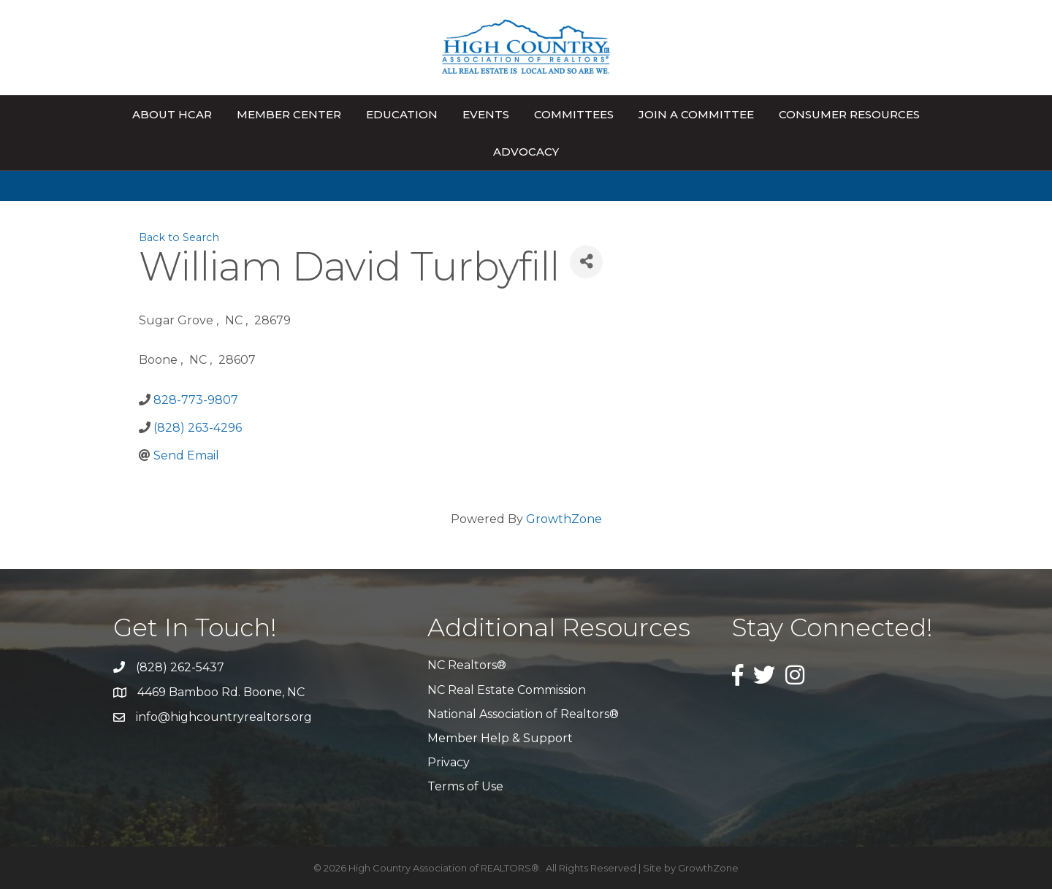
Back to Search (179, 237)
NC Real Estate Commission (506, 690)
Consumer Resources (849, 114)
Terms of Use (465, 786)
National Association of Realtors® (523, 714)
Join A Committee (696, 114)
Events (485, 114)
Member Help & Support (500, 738)
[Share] (586, 261)
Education (402, 114)
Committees (574, 114)
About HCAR (172, 114)
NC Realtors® (466, 665)
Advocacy (526, 152)
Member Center (289, 114)
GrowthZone (564, 519)
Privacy (448, 762)
